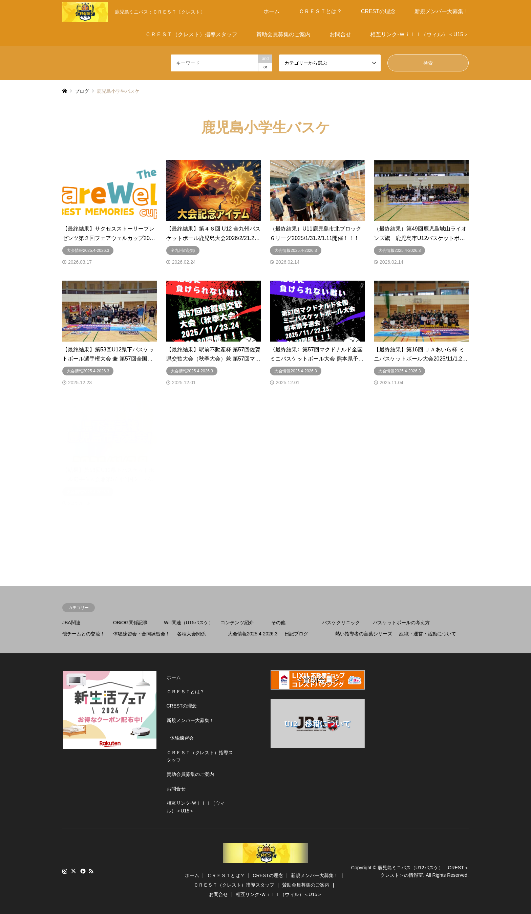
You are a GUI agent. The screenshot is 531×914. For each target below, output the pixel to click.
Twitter (73, 871)
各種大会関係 (191, 633)
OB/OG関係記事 (130, 622)
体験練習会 (182, 738)
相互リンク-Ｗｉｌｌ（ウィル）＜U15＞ (419, 34)
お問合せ (340, 34)
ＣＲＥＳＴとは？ (320, 11)
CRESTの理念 (378, 11)
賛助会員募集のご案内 (283, 34)
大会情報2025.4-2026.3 (252, 633)
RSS (91, 871)
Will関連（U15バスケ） (188, 622)
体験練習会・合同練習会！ (141, 633)
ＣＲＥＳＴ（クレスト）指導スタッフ (191, 34)
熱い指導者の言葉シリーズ (363, 633)
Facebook (82, 871)
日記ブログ (296, 633)
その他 (278, 622)
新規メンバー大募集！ (442, 11)
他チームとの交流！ (83, 633)
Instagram (64, 871)
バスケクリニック (341, 622)
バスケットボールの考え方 (401, 622)
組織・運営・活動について (427, 633)
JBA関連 (71, 622)
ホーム (271, 11)
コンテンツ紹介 (237, 622)
